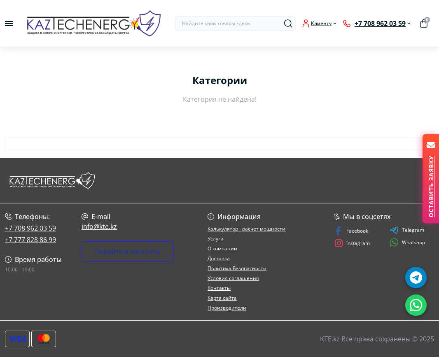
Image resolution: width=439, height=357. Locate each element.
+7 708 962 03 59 (30, 228)
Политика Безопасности (237, 268)
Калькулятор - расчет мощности (246, 228)
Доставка (219, 258)
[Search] (288, 23)
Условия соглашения (233, 278)
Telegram (407, 230)
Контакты (219, 288)
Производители (227, 307)
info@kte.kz (99, 226)
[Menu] (9, 23)
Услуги (216, 238)
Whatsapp (407, 242)
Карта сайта (222, 297)
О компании (222, 248)
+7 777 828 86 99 (30, 239)
